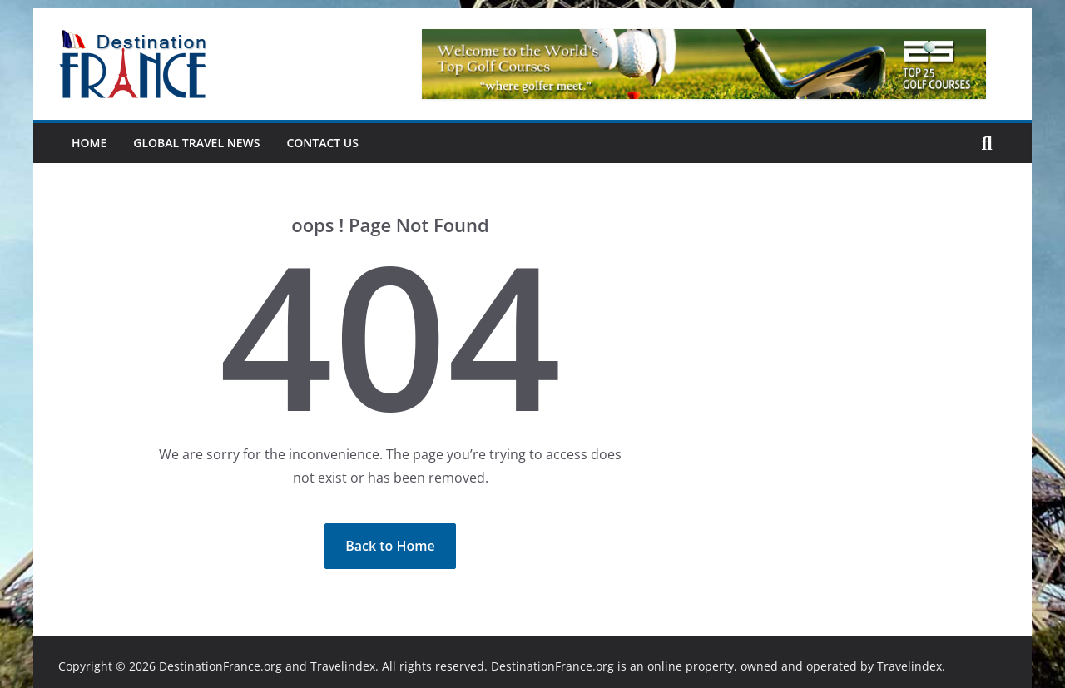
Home (89, 143)
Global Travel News (196, 143)
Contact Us (322, 143)
